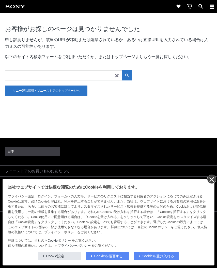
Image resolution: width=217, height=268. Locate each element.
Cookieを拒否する (108, 256)
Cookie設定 (55, 256)
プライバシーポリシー (74, 245)
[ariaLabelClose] (211, 6)
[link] (15, 6)
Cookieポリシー (59, 240)
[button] (108, 171)
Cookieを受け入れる (158, 256)
